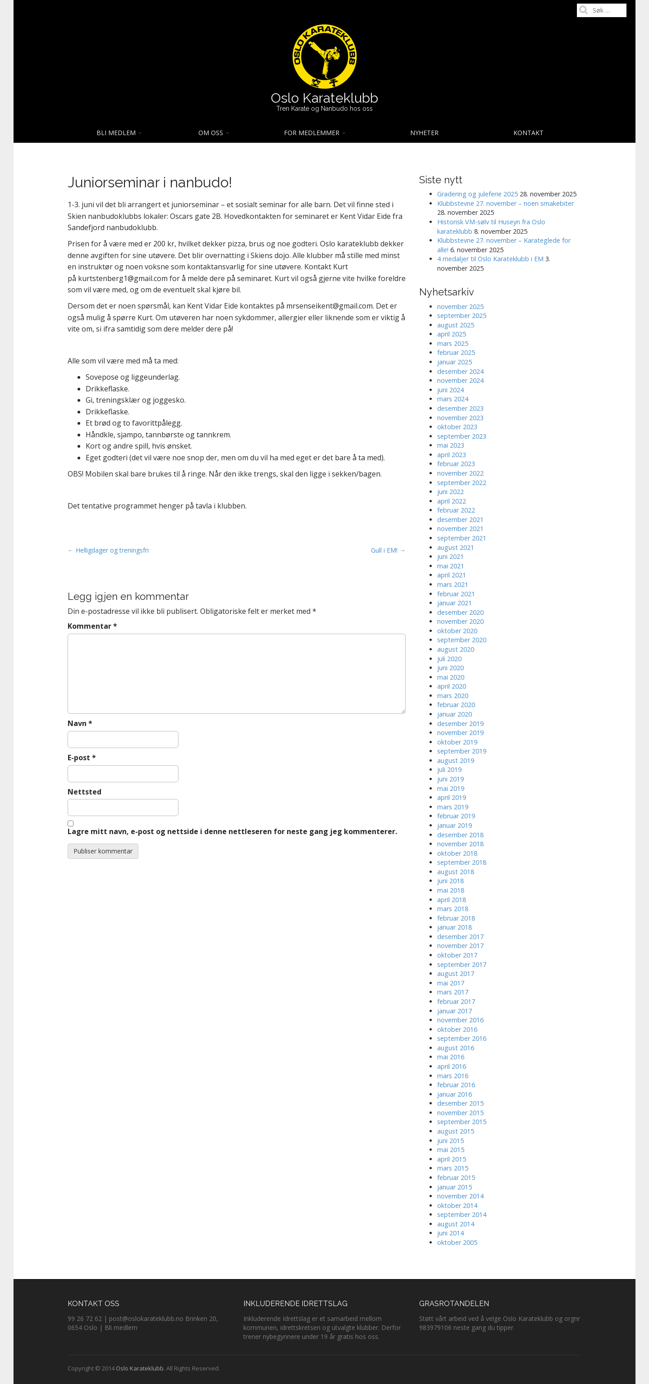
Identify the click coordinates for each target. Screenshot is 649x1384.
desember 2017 (460, 936)
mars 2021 (452, 584)
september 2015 (461, 1121)
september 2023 (461, 436)
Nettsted (84, 792)
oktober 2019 (457, 742)
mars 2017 (452, 992)
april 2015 (451, 1159)
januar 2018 (454, 927)
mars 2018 (452, 908)
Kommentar (92, 626)
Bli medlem (119, 132)
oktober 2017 (457, 955)
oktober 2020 (457, 630)
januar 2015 (454, 1187)
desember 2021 (460, 519)
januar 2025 (454, 362)
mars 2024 (452, 399)
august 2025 (455, 325)
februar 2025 (456, 352)
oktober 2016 (457, 1029)
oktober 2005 (457, 1242)
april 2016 (451, 1066)
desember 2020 (460, 612)
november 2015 (460, 1112)
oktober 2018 (457, 853)
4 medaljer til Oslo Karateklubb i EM (490, 258)
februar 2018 (456, 918)
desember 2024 (460, 371)
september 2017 (461, 964)
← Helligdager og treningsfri (108, 550)
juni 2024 (450, 390)
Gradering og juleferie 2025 (477, 194)
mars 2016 (452, 1075)
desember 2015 (460, 1103)
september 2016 (461, 1038)
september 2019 (461, 751)
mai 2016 (450, 1057)
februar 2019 (456, 816)
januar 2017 (454, 1011)
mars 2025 (452, 343)
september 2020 (461, 639)
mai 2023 (450, 445)
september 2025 (461, 315)
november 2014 (460, 1196)
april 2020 (451, 686)
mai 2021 (450, 566)
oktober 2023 (457, 426)
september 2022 (461, 482)
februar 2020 (456, 704)
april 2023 (451, 454)
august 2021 (455, 547)
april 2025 (451, 334)
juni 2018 (450, 880)
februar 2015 (456, 1177)
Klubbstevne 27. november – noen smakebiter (505, 203)
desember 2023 (460, 408)
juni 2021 (450, 556)
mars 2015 (452, 1168)
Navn (80, 723)
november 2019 (460, 732)
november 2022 (460, 473)
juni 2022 (450, 491)
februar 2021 (456, 594)
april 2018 (451, 899)
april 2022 (451, 501)
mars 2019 (452, 807)
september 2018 (461, 862)
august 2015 (455, 1131)
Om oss (213, 132)
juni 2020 (450, 667)
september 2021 (461, 538)
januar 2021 (454, 603)
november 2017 (460, 945)
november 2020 (460, 621)
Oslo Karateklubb (324, 98)
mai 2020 (450, 677)
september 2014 (461, 1214)
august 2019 (455, 760)
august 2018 (455, 871)
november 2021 (460, 528)
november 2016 (460, 1020)
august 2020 (455, 649)
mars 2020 (452, 695)
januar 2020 (454, 714)
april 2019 (451, 797)
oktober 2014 (457, 1205)
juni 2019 (450, 779)
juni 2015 (450, 1140)
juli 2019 (449, 769)
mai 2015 (450, 1149)
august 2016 (455, 1048)
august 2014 (455, 1224)
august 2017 (455, 973)
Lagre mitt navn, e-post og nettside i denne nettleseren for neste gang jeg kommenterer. (232, 831)
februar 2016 (456, 1084)
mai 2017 (450, 983)
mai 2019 (450, 788)
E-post (82, 757)
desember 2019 (460, 723)
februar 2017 (456, 1001)
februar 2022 (456, 510)
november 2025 (460, 306)
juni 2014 (450, 1233)
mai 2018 (450, 890)
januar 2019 (454, 825)
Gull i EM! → (388, 550)
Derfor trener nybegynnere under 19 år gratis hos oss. (322, 1332)
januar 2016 (454, 1094)
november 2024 (460, 380)
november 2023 (460, 417)
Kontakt (528, 132)
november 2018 (460, 843)
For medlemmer (315, 132)
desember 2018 (460, 834)
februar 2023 (456, 463)
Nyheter (424, 132)
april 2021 (451, 575)
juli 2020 (449, 658)
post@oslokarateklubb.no (146, 1318)
